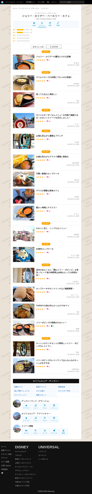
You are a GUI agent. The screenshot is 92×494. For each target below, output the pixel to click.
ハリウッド (42, 451)
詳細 (34, 24)
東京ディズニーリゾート (24, 478)
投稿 (48, 2)
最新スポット (41, 395)
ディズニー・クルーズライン (25, 474)
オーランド (42, 455)
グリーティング (20, 395)
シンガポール (43, 459)
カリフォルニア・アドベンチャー (35, 414)
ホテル (26, 432)
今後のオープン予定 (22, 482)
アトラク (26, 407)
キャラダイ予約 (64, 391)
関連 (58, 24)
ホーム (15, 8)
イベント (54, 407)
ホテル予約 (41, 2)
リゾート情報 (27, 426)
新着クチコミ (41, 387)
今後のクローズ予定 (22, 486)
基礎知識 (61, 387)
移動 (63, 432)
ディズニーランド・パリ (24, 467)
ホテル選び (40, 391)
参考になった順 (38, 47)
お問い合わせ (6, 465)
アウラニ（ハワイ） (22, 470)
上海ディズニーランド (23, 463)
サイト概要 (5, 462)
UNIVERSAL (48, 447)
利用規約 (4, 469)
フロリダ (18, 455)
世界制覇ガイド (30, 2)
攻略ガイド (18, 387)
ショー (35, 407)
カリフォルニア (20, 451)
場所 (50, 24)
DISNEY (22, 447)
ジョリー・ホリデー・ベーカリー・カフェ (46, 16)
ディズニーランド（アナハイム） (46, 13)
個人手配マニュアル (22, 391)
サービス (54, 432)
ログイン (54, 2)
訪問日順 (54, 47)
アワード (4, 458)
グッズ (44, 432)
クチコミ (42, 24)
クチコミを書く (6, 454)
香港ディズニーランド (23, 459)
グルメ (44, 407)
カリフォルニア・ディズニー (15, 2)
